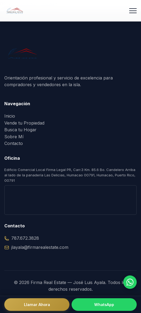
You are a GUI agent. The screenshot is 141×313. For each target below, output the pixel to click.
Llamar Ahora (37, 304)
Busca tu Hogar (20, 129)
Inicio (9, 116)
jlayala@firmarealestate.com (36, 247)
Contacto (13, 143)
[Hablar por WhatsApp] (130, 282)
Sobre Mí (13, 136)
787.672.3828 (21, 238)
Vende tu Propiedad (24, 123)
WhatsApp (104, 304)
